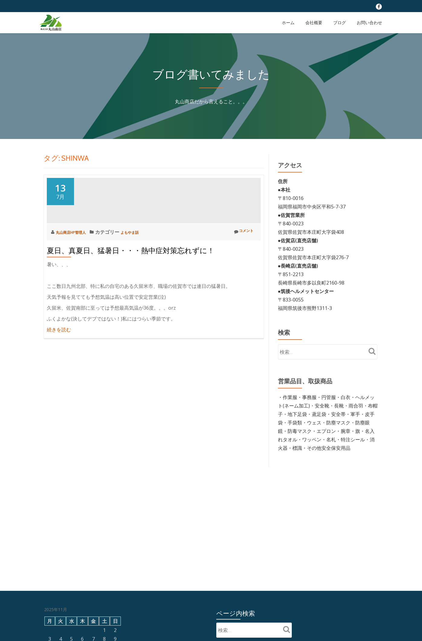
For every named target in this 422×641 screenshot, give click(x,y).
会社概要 (313, 22)
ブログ (339, 22)
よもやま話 (143, 286)
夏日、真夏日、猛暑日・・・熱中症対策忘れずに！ (130, 305)
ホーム (288, 22)
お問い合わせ (369, 22)
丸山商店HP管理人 (77, 286)
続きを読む (59, 384)
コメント (240, 286)
